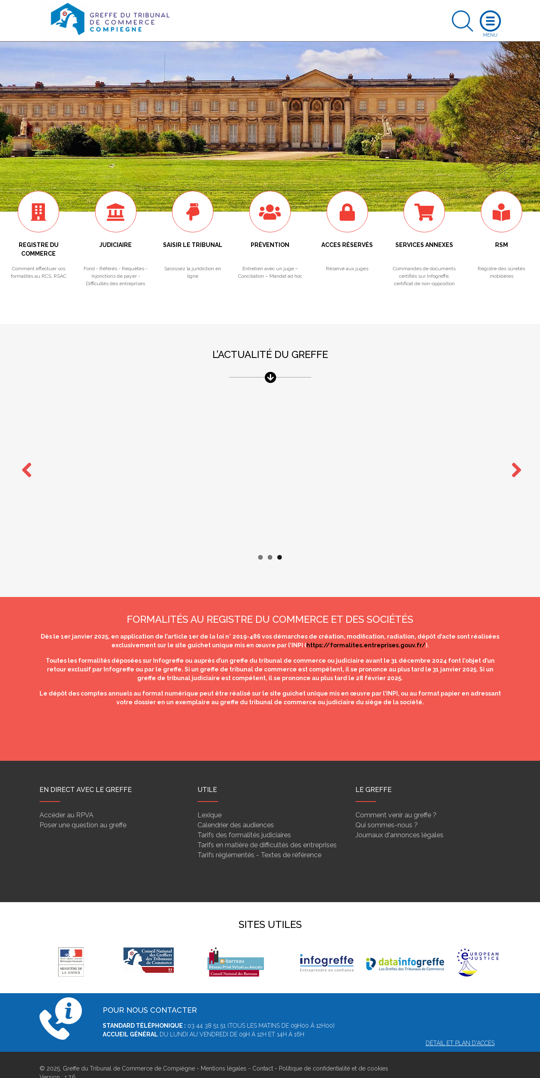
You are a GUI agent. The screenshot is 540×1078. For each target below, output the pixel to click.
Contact (262, 1052)
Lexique (209, 799)
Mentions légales (224, 1052)
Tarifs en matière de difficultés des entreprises (267, 829)
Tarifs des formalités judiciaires (244, 819)
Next (513, 462)
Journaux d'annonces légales (399, 819)
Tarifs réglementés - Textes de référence (259, 839)
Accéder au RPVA (66, 799)
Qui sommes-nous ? (386, 809)
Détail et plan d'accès (460, 1027)
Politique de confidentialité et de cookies (333, 1052)
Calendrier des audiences (235, 809)
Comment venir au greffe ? (395, 799)
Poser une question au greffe (82, 809)
